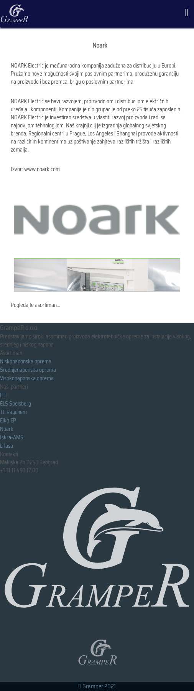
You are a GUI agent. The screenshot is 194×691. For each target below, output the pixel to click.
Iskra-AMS (11, 437)
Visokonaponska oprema (27, 378)
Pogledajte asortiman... (35, 305)
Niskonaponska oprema (25, 361)
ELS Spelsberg (15, 403)
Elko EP (8, 420)
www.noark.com (42, 169)
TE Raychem (13, 412)
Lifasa (6, 446)
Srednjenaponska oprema (28, 370)
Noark (6, 429)
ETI (3, 395)
